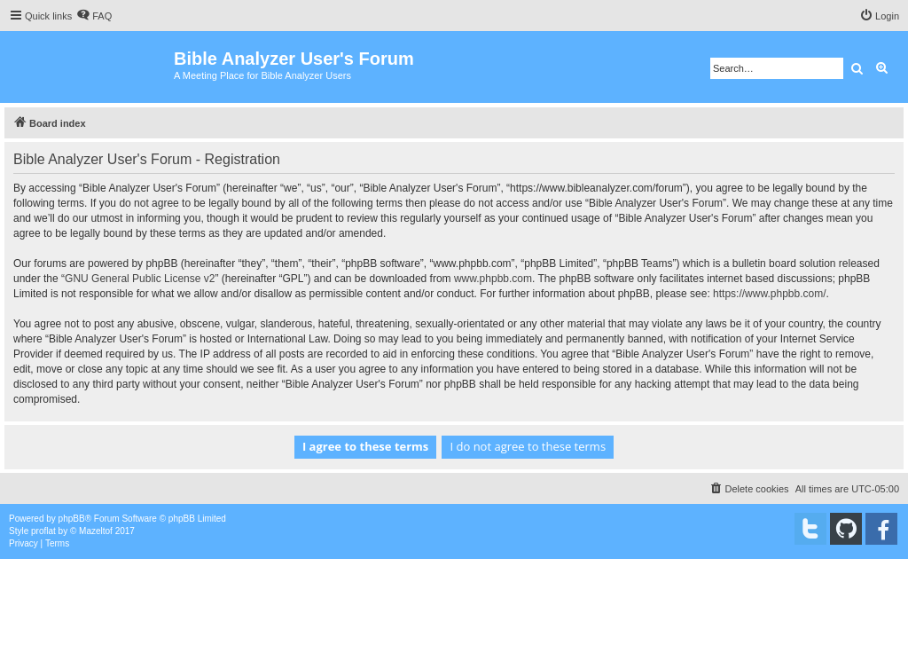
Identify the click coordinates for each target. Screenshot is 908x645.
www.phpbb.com (493, 278)
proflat (43, 531)
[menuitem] (94, 16)
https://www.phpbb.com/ (769, 293)
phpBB (72, 518)
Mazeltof (96, 531)
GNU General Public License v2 (140, 278)
